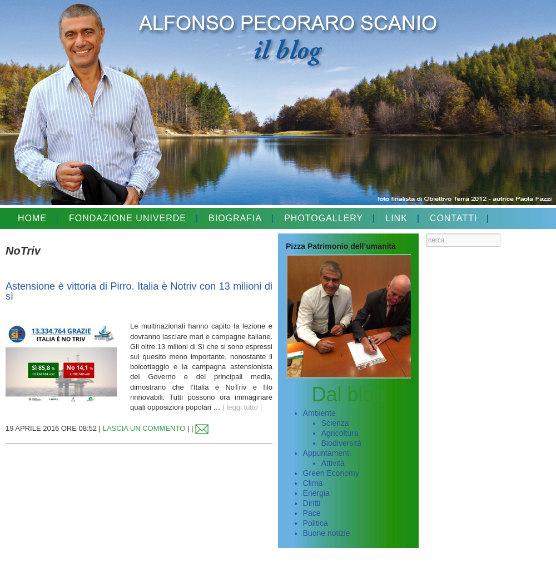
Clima (313, 483)
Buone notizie (326, 533)
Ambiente (319, 413)
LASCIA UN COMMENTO (144, 428)
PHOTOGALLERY (323, 218)
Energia (316, 493)
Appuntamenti (327, 453)
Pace (312, 513)
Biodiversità (341, 443)
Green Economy (331, 473)
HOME (32, 218)
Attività (333, 463)
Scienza (335, 423)
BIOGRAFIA (235, 218)
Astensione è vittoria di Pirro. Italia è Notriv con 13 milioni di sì (139, 291)
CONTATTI (454, 218)
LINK (396, 218)
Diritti (312, 503)
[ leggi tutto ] (242, 407)
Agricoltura (340, 433)
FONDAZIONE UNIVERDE (127, 218)
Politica (315, 523)
